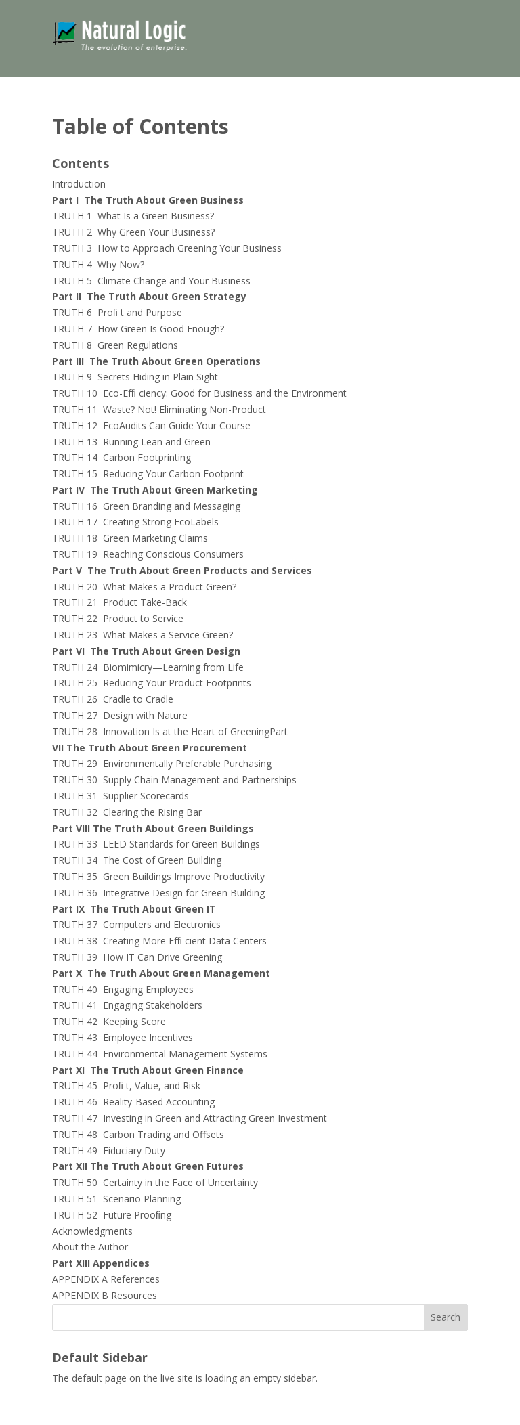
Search (445, 1317)
